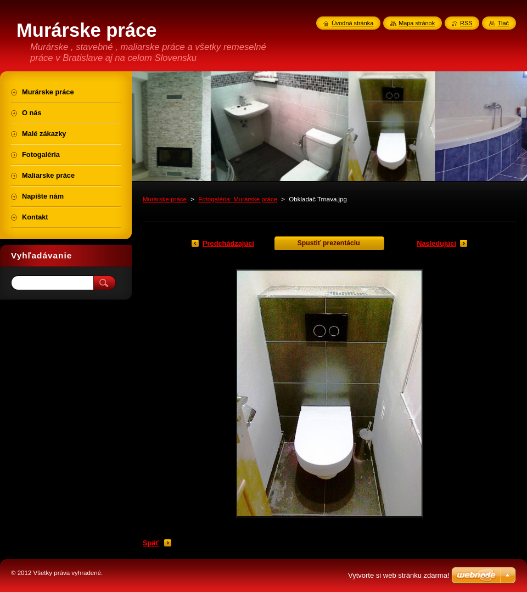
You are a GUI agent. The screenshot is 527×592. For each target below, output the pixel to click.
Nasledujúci (436, 243)
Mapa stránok (417, 23)
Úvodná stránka (352, 23)
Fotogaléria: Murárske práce (237, 199)
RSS (466, 23)
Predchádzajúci (228, 243)
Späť (151, 543)
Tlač (503, 23)
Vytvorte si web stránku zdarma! (398, 575)
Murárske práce (165, 199)
